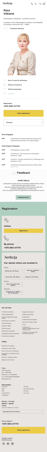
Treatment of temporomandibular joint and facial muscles (30, 328)
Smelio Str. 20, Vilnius (31, 277)
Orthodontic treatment (8, 321)
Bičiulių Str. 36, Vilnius (12, 271)
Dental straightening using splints (9, 317)
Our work (26, 393)
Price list (9, 122)
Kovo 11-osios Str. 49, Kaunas (13, 284)
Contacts (4, 386)
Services (26, 386)
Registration (23, 231)
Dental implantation (7, 314)
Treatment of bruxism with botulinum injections (30, 332)
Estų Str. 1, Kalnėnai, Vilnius (33, 271)
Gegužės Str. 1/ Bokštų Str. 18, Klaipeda (13, 292)
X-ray (23, 325)
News (3, 389)
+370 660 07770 (12, 106)
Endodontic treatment (8, 331)
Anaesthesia (25, 317)
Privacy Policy (6, 393)
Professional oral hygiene (29, 319)
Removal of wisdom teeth (29, 322)
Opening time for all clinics (11, 411)
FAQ (3, 391)
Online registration (23, 113)
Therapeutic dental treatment (10, 333)
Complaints (5, 395)
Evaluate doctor (23, 197)
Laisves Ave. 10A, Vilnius (12, 277)
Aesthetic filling (6, 326)
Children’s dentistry (27, 314)
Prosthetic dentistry (17, 28)
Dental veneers (6, 328)
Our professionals (29, 389)
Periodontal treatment (8, 336)
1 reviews (11, 94)
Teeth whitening (6, 323)
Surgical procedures (28, 312)
